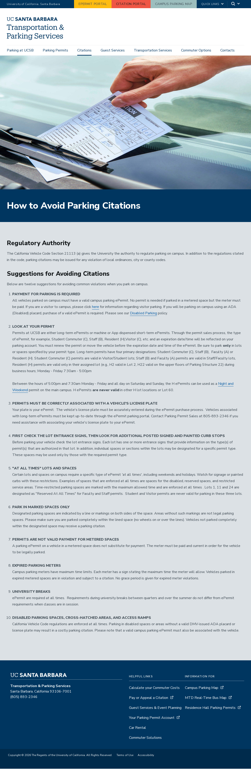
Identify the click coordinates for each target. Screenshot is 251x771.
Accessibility (146, 757)
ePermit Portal (93, 4)
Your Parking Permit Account (151, 719)
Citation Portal (131, 4)
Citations (84, 50)
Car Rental (137, 729)
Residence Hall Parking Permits (210, 710)
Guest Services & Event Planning (155, 710)
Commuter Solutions (145, 739)
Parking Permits (55, 50)
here (95, 309)
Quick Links (210, 4)
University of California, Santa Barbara (33, 4)
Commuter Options (196, 50)
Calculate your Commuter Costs (154, 690)
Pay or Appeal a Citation (148, 700)
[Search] (235, 4)
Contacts (227, 50)
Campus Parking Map (173, 4)
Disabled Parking (143, 315)
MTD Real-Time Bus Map (205, 700)
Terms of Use (125, 757)
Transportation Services (153, 50)
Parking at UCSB (20, 50)
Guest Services (113, 50)
